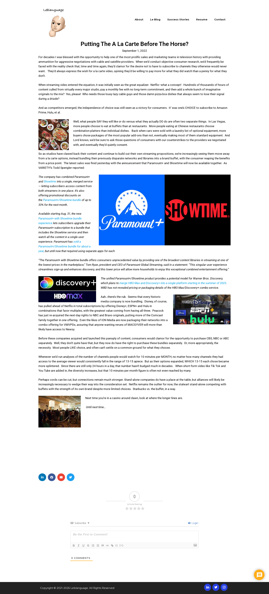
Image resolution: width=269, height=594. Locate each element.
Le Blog (155, 19)
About (139, 19)
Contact (219, 19)
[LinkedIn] (207, 587)
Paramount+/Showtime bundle (62, 200)
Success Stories (178, 19)
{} (116, 545)
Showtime (50, 181)
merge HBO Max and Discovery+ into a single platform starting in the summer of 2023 (172, 283)
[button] (42, 477)
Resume (201, 19)
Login (193, 523)
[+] (121, 545)
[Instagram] (224, 587)
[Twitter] (215, 587)
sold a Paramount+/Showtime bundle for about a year (64, 246)
